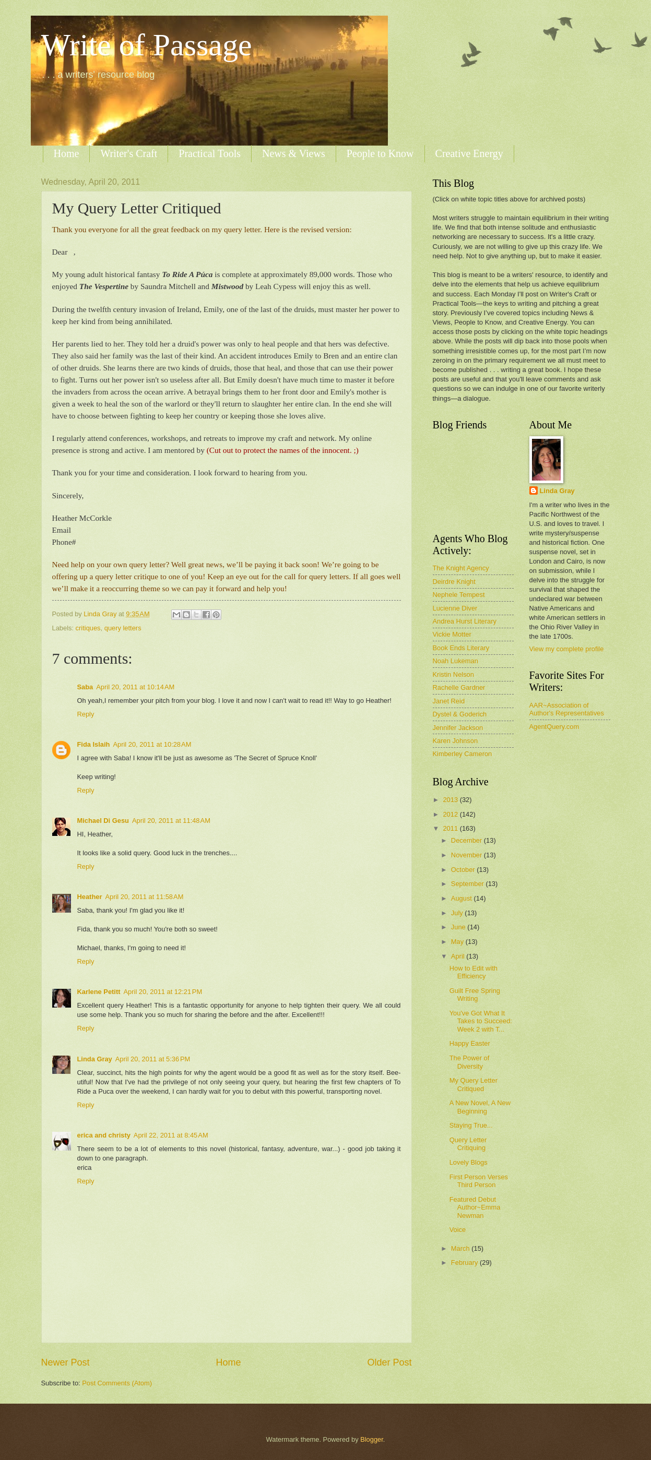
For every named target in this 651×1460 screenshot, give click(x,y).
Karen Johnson (455, 741)
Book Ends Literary (461, 648)
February (465, 1262)
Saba (85, 687)
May (458, 942)
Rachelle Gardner (459, 687)
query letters (122, 628)
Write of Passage (146, 45)
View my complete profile (566, 649)
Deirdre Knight (454, 581)
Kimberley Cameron (462, 754)
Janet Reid (449, 701)
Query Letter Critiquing (468, 1144)
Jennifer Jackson (458, 728)
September (468, 884)
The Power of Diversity (469, 1062)
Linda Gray (94, 1059)
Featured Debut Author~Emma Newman (475, 1207)
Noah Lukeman (455, 661)
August (462, 898)
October (464, 869)
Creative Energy (469, 153)
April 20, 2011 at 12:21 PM (163, 992)
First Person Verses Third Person (478, 1181)
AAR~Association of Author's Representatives (566, 709)
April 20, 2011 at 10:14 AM (135, 687)
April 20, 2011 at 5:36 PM (153, 1059)
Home (66, 153)
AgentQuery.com (554, 727)
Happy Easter (469, 1043)
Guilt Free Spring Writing (474, 994)
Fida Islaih (93, 744)
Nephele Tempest (459, 595)
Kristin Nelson (453, 674)
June (459, 927)
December (467, 840)
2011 (451, 828)
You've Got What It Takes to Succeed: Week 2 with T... (480, 1021)
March (461, 1248)
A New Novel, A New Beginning (480, 1107)
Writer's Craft (128, 153)
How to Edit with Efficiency (473, 972)
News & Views (293, 153)
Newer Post (65, 1362)
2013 (451, 800)
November (467, 855)
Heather (89, 897)
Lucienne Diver (455, 608)
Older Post (389, 1362)
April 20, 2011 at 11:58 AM (144, 897)
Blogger (371, 1439)
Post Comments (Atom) (117, 1383)
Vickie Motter (452, 634)
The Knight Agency (461, 568)
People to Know (380, 153)
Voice (457, 1230)
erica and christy (104, 1135)
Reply (85, 714)
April (458, 956)
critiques (88, 628)
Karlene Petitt (99, 992)
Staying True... (471, 1125)
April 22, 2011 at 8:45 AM (171, 1135)
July (458, 913)
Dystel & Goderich (460, 714)
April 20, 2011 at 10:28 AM (152, 744)
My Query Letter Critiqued (473, 1084)
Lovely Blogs (468, 1162)
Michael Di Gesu (103, 820)
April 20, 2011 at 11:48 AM (171, 820)
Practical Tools (210, 153)
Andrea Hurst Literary (464, 621)
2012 (451, 814)
